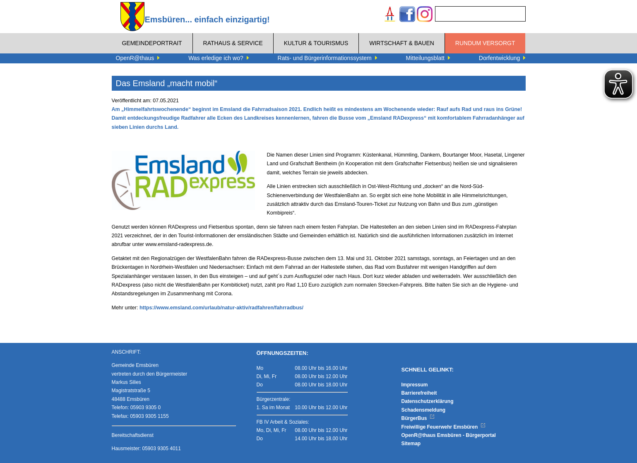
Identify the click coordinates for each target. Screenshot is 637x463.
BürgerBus (418, 418)
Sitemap (411, 443)
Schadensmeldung (423, 410)
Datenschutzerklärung (427, 401)
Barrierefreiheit (419, 393)
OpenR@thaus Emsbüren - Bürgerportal (448, 435)
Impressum (414, 385)
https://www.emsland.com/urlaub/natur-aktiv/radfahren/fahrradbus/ (221, 308)
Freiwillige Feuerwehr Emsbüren (443, 427)
